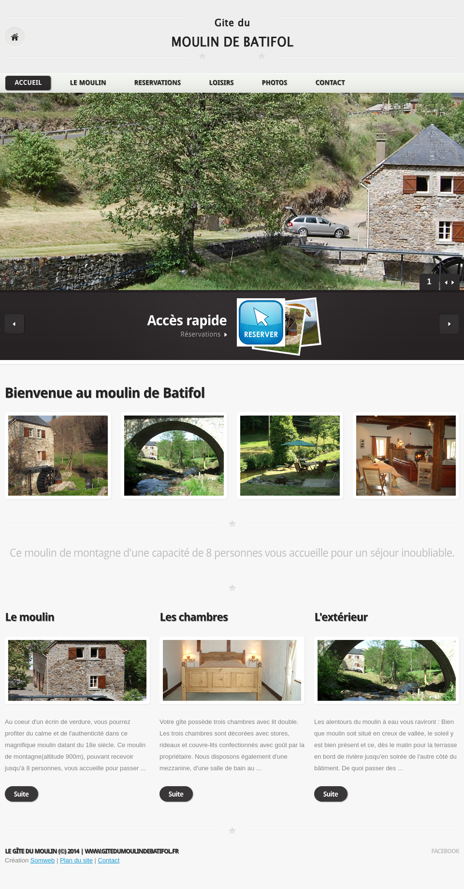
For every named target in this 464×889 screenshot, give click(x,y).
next (453, 282)
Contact (108, 860)
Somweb (42, 860)
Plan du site (76, 860)
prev (446, 282)
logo (232, 38)
